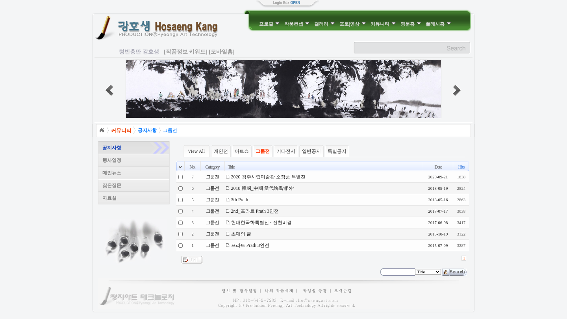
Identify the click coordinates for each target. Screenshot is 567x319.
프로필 (269, 24)
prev (109, 90)
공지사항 (111, 147)
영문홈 (410, 24)
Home (101, 130)
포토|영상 (352, 24)
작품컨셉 (296, 24)
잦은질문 (111, 185)
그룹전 (170, 130)
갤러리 (324, 24)
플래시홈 (438, 24)
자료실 (109, 198)
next (456, 90)
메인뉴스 (111, 173)
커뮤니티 (383, 24)
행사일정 (111, 160)
